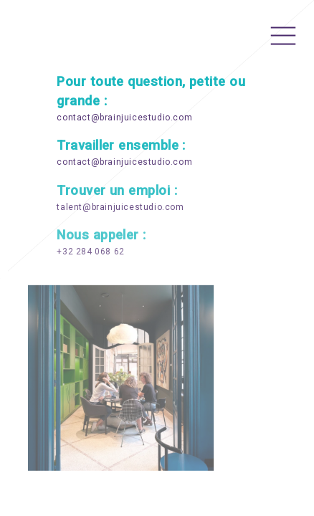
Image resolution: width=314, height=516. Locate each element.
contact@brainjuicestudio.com (124, 118)
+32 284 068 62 (90, 252)
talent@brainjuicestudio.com (120, 208)
